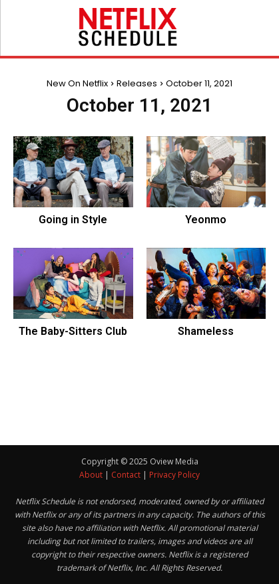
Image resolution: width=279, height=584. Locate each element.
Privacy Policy (174, 474)
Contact (125, 474)
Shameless (206, 331)
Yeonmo (205, 219)
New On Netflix (77, 83)
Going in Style (73, 219)
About (91, 474)
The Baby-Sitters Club (73, 331)
